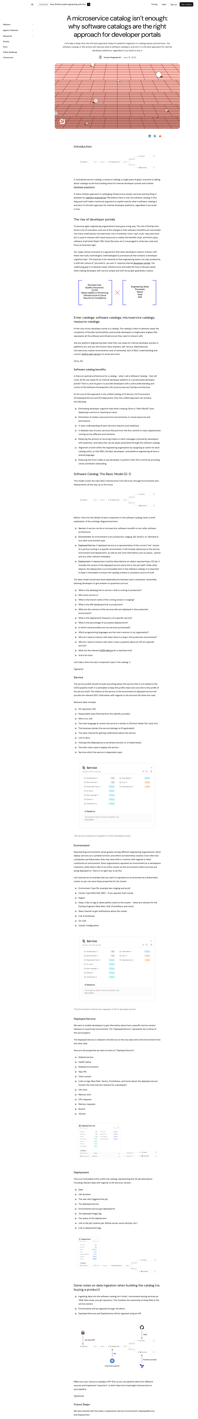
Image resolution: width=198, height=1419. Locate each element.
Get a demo (186, 4)
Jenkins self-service (91, 354)
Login (164, 4)
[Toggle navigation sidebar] (32, 4)
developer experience (84, 187)
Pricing (154, 4)
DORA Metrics (106, 650)
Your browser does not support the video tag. (8, 4)
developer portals (141, 263)
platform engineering (96, 197)
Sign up (173, 4)
